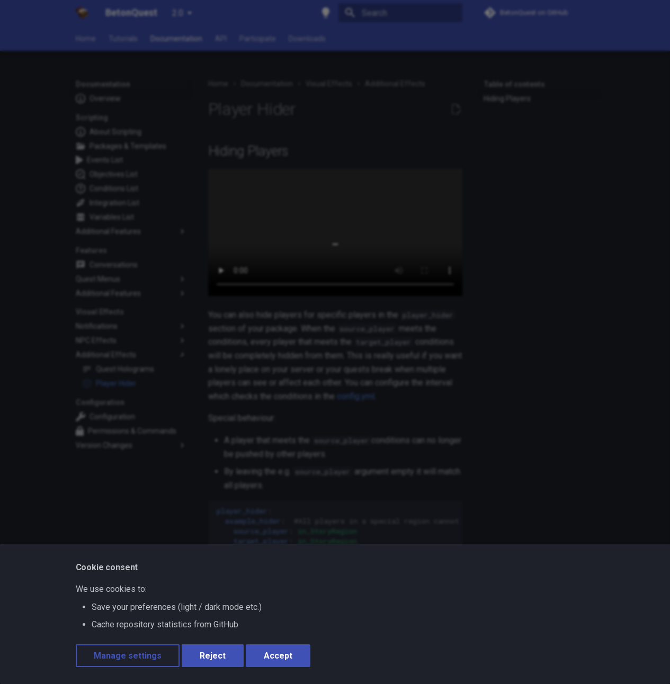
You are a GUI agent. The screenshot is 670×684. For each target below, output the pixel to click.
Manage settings (128, 656)
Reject (213, 656)
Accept (278, 656)
